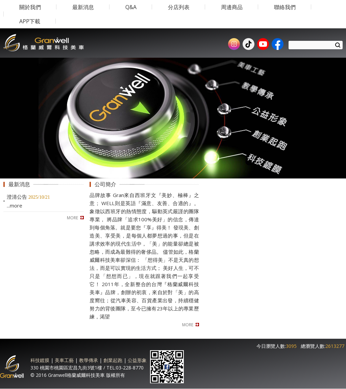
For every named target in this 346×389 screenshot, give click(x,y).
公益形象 (137, 360)
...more (14, 205)
